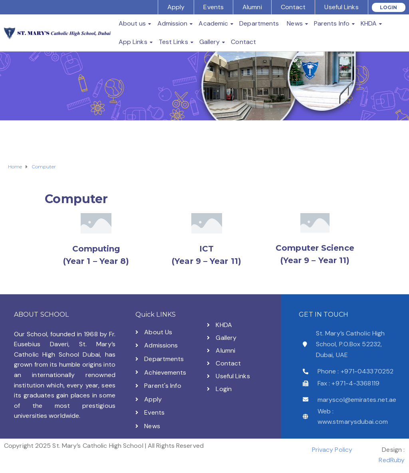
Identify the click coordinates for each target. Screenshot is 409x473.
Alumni (252, 7)
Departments (259, 23)
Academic (213, 23)
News (294, 23)
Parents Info (331, 23)
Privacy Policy (332, 449)
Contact (293, 7)
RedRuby (392, 460)
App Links (133, 42)
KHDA (369, 23)
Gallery (209, 42)
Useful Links (341, 7)
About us (132, 23)
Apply (176, 7)
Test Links (173, 42)
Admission (172, 23)
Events (213, 7)
